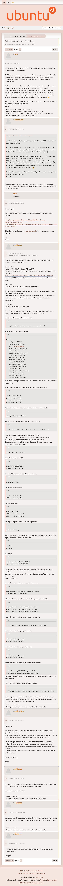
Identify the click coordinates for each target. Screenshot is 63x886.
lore (16, 54)
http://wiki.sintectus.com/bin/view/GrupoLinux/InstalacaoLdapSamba (29, 275)
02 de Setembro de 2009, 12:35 (17, 843)
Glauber (17, 834)
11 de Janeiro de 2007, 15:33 (16, 203)
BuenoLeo (18, 120)
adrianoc (18, 245)
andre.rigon (19, 711)
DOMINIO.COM (19, 346)
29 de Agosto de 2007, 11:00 (16, 778)
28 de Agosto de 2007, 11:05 (16, 720)
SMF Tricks (39, 877)
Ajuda (20, 873)
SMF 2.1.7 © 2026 (25, 883)
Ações (55, 49)
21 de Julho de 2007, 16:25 (16, 253)
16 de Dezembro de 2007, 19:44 (17, 812)
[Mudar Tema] (13, 2)
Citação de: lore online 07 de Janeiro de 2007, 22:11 (20, 136)
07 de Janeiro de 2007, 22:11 (12, 63)
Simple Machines (38, 883)
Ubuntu (43, 880)
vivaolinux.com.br (31, 231)
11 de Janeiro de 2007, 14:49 (16, 129)
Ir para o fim (9, 49)
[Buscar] (49, 27)
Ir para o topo (9, 860)
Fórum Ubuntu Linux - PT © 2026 (31, 871)
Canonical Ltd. (52, 880)
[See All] (6, 36)
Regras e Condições (29, 873)
